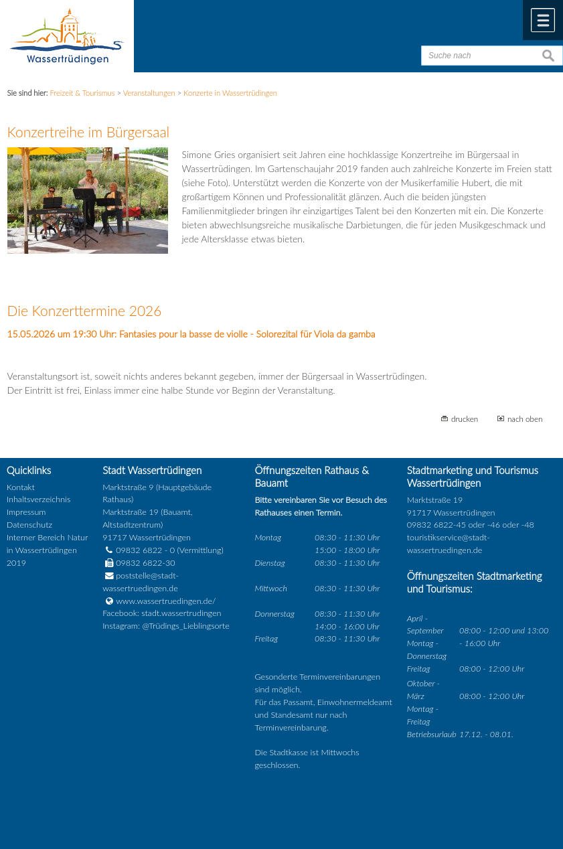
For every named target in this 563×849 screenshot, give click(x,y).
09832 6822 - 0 (138, 550)
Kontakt (21, 487)
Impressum (26, 512)
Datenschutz (29, 525)
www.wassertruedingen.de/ (166, 601)
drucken (464, 418)
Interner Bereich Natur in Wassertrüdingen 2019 (47, 550)
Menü (543, 20)
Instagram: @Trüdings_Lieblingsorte (166, 626)
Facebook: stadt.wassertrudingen (161, 613)
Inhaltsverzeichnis (38, 499)
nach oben (525, 418)
